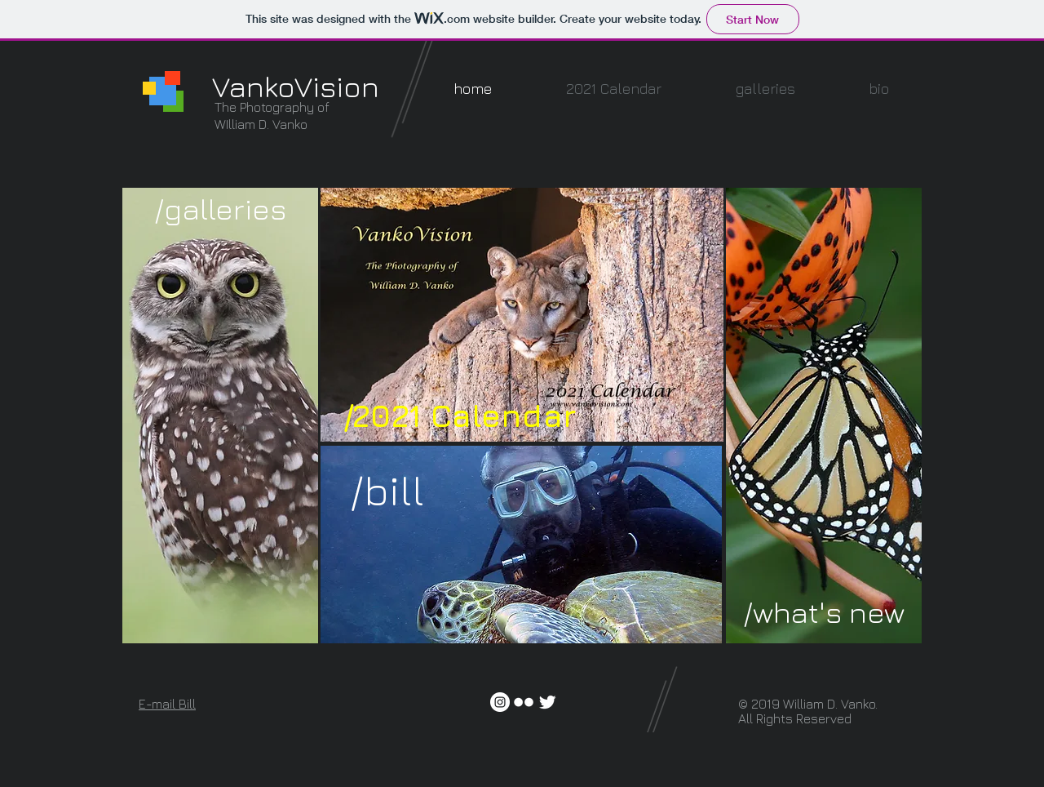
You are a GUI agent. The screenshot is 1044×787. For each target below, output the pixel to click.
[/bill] (387, 490)
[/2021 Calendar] (459, 415)
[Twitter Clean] (547, 702)
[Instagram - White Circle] (500, 702)
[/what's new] (823, 612)
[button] (765, 88)
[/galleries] (220, 209)
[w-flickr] (523, 702)
